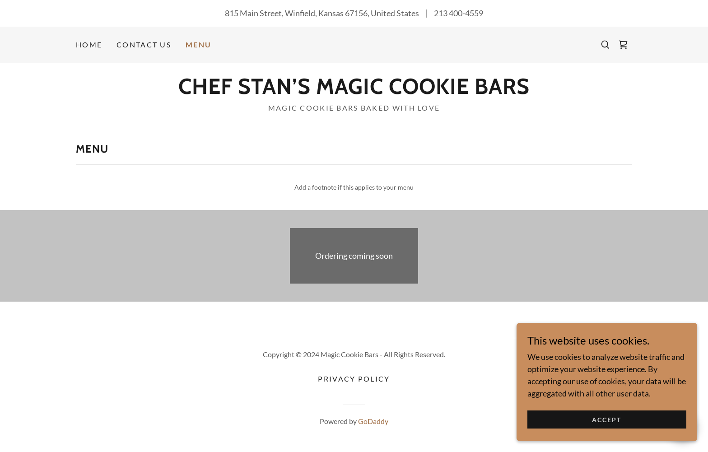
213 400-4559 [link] (458, 13)
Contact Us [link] (143, 44)
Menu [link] (198, 44)
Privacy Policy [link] (354, 378)
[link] (623, 45)
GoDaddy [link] (373, 421)
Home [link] (89, 44)
